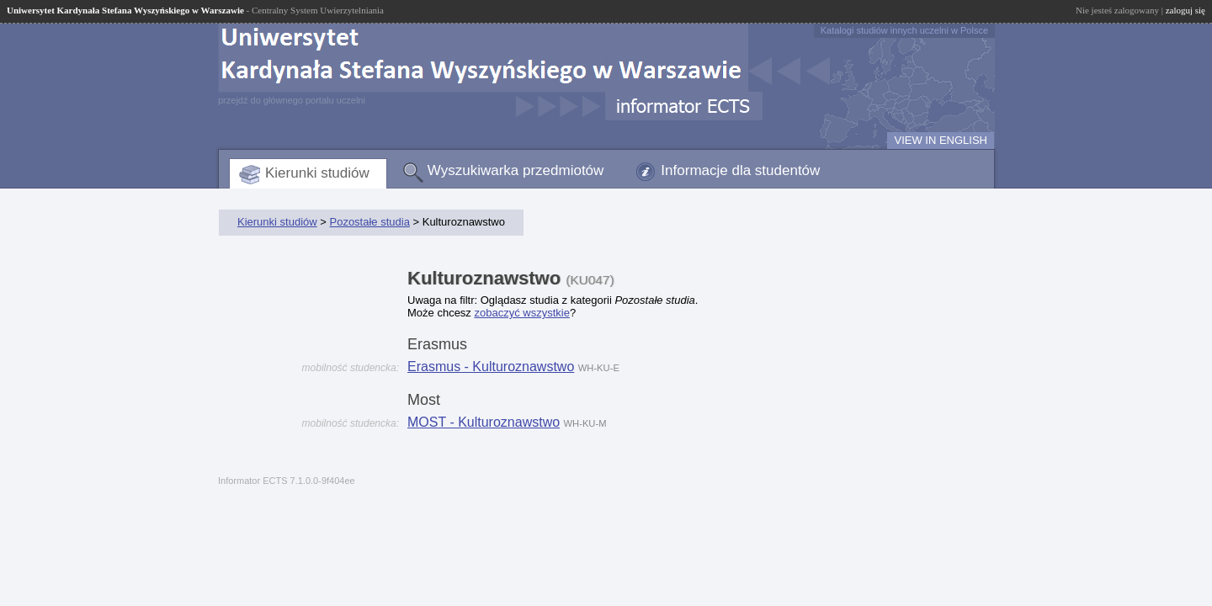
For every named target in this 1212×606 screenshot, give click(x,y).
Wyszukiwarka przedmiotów (516, 170)
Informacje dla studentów (740, 170)
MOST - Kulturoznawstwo (483, 422)
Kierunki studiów (317, 173)
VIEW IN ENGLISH (940, 140)
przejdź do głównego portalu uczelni (291, 100)
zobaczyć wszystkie (521, 312)
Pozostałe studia (369, 221)
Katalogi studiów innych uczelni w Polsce (904, 30)
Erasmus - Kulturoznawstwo (490, 366)
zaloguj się (1185, 10)
